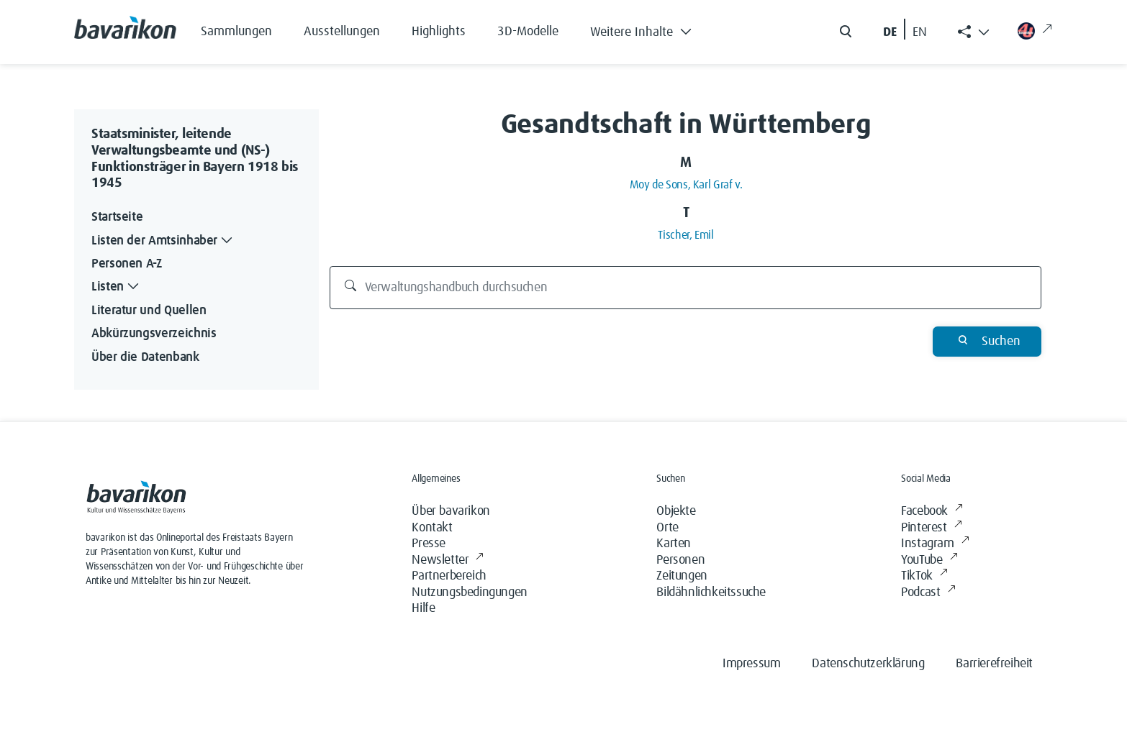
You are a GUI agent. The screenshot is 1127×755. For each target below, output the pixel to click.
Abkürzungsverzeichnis (153, 333)
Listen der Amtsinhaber (163, 241)
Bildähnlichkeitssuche (711, 592)
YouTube (929, 560)
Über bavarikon (450, 511)
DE (890, 32)
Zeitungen (681, 575)
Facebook (931, 511)
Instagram (935, 544)
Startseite (116, 217)
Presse (428, 543)
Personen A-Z (126, 263)
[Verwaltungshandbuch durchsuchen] (686, 287)
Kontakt (432, 527)
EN (920, 32)
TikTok (924, 576)
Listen (116, 287)
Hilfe (423, 608)
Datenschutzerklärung (868, 663)
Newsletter (448, 560)
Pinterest (931, 528)
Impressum (751, 663)
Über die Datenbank (145, 357)
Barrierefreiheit (994, 663)
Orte (667, 527)
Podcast (928, 593)
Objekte (675, 511)
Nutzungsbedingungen (469, 592)
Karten (673, 543)
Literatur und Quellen (148, 310)
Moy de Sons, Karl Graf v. (686, 185)
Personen (680, 560)
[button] (652, 29)
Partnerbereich (449, 575)
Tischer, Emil (685, 235)
